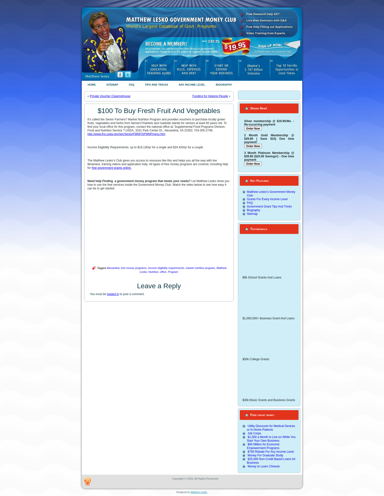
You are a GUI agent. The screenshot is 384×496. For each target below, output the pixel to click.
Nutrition (153, 271)
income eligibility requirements (166, 267)
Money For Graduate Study (265, 455)
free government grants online (112, 168)
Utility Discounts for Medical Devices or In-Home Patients (271, 427)
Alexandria (113, 267)
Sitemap (112, 84)
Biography (224, 84)
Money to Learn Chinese (264, 466)
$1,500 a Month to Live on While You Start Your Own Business (271, 438)
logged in (113, 294)
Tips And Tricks (156, 84)
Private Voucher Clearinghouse (110, 96)
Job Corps (254, 433)
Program (173, 271)
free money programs (134, 267)
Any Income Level (192, 84)
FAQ (131, 84)
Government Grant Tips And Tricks (269, 206)
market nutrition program (200, 267)
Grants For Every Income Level (267, 199)
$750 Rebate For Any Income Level (271, 451)
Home (92, 84)
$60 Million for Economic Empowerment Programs (263, 446)
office (163, 271)
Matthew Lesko (199, 492)
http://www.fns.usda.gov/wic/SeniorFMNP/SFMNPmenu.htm (126, 134)
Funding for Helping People (210, 96)
